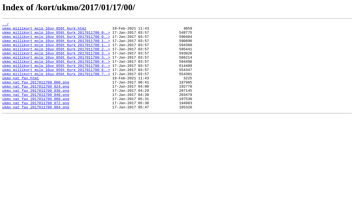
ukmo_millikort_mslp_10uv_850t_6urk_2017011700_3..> (56, 59)
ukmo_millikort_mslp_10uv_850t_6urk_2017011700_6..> (56, 79)
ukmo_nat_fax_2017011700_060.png (35, 114)
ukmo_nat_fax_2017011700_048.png (35, 109)
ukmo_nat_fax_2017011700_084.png (35, 124)
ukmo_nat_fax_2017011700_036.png (35, 104)
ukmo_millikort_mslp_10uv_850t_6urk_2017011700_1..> (56, 44)
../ (5, 24)
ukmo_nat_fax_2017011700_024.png (35, 99)
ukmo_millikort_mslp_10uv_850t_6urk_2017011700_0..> (56, 34)
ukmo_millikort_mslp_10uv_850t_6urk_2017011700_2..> (56, 54)
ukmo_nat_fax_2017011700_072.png (35, 119)
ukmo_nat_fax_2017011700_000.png (35, 94)
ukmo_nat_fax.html (20, 89)
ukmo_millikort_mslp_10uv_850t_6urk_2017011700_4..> (56, 69)
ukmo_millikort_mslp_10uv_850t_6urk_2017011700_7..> (56, 84)
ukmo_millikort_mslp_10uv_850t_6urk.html (44, 29)
